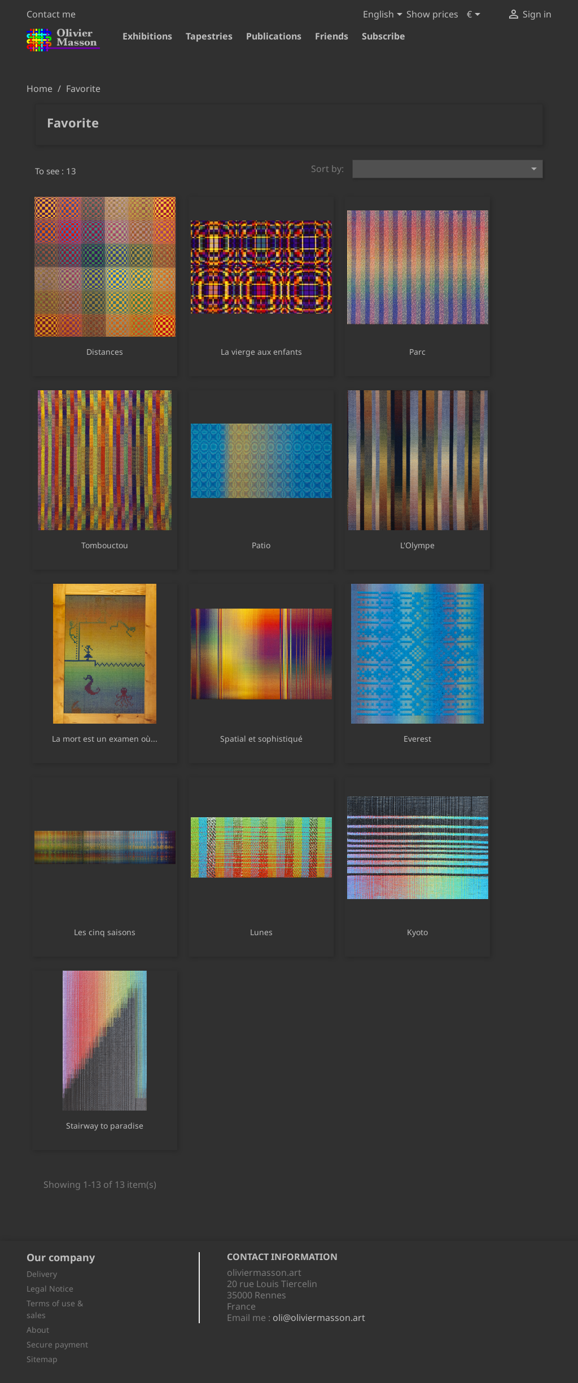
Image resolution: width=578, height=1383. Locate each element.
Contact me (51, 14)
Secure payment (57, 1344)
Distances (104, 351)
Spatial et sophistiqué (261, 738)
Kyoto (417, 932)
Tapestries (209, 36)
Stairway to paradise (104, 1125)
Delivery (42, 1274)
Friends (331, 36)
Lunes (261, 932)
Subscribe (383, 36)
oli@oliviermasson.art (319, 1317)
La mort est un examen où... (104, 738)
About (38, 1329)
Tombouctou (104, 545)
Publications (273, 36)
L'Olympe (417, 545)
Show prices (432, 14)
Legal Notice (50, 1288)
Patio (261, 545)
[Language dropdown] (384, 15)
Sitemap (42, 1359)
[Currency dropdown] (475, 15)
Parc (417, 351)
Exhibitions (147, 36)
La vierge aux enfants (261, 351)
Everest (417, 738)
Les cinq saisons (104, 932)
